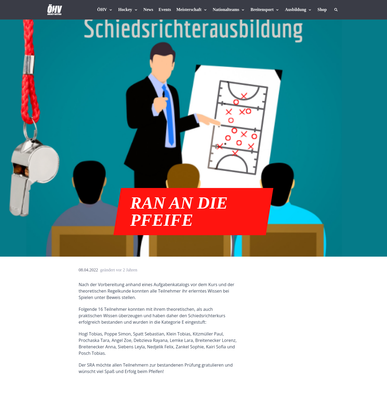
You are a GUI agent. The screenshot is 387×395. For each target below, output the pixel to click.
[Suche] (336, 9)
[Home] (54, 9)
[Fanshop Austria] (322, 9)
